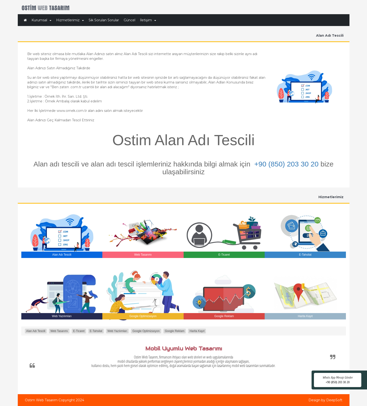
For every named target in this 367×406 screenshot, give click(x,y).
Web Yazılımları (117, 331)
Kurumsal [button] (41, 20)
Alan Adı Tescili (35, 331)
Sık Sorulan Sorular (104, 20)
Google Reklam (175, 331)
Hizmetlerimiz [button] (70, 20)
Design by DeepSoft (325, 400)
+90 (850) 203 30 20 (286, 164)
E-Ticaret (79, 331)
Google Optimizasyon (146, 331)
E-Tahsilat (96, 331)
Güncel (129, 20)
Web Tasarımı (59, 331)
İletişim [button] (148, 20)
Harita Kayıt (197, 331)
